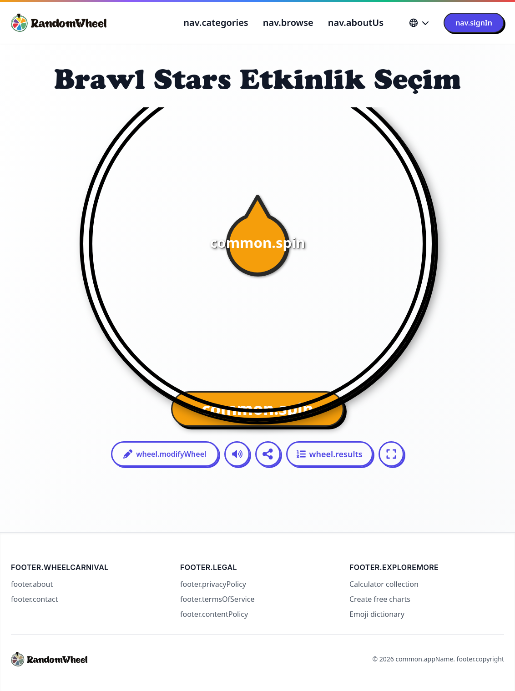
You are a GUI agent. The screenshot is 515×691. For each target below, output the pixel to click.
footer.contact (34, 599)
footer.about (32, 584)
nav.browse (288, 22)
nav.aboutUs (356, 22)
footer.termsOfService (217, 599)
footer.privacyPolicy (213, 584)
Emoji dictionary (376, 614)
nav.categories (215, 22)
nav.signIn (473, 23)
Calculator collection (384, 584)
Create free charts (379, 599)
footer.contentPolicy (214, 614)
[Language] (419, 23)
